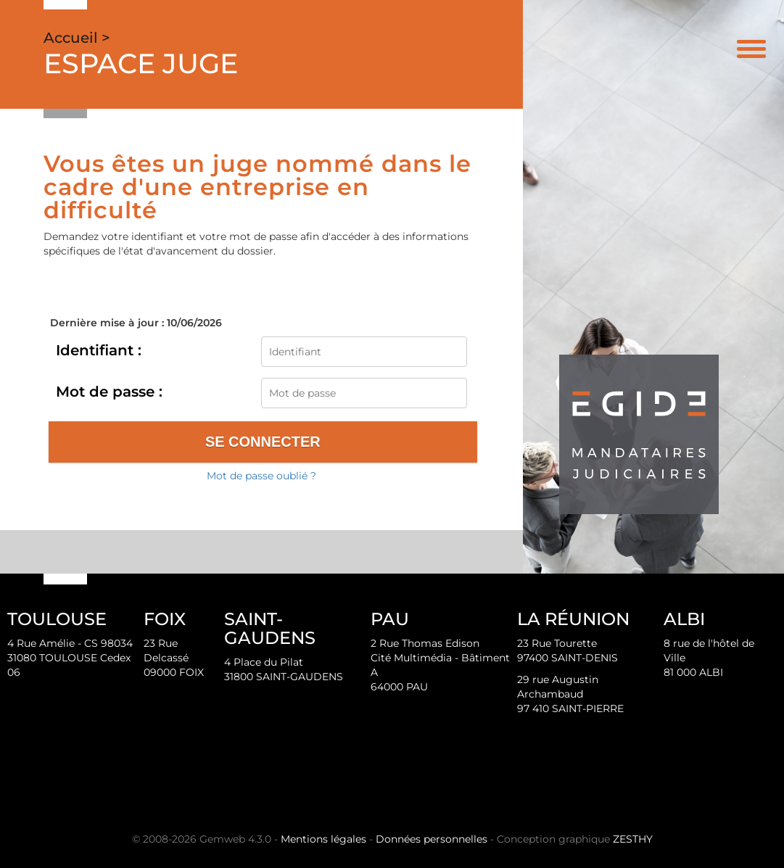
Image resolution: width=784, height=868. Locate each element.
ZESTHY (633, 839)
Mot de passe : (109, 391)
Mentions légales (323, 839)
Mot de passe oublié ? (261, 475)
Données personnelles (431, 839)
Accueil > (77, 37)
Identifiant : (98, 350)
